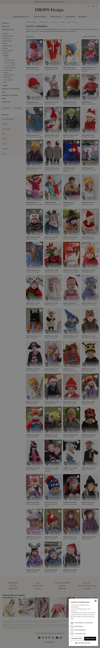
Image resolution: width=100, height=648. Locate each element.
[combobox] (96, 601)
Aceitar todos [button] (90, 638)
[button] (83, 643)
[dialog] (83, 622)
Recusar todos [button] (77, 638)
